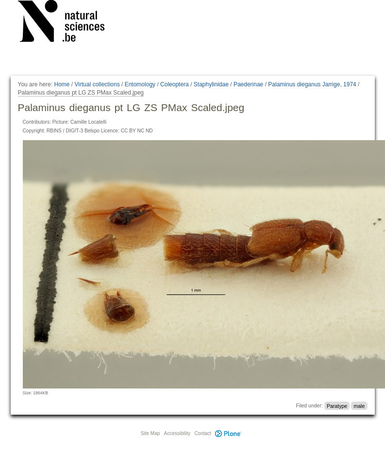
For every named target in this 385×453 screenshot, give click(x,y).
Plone (228, 433)
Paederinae (248, 84)
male (359, 405)
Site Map (150, 433)
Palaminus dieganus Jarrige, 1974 (312, 84)
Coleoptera (174, 84)
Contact (202, 433)
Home (61, 84)
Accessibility (177, 433)
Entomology (140, 84)
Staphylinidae (211, 84)
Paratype (337, 405)
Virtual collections (97, 84)
